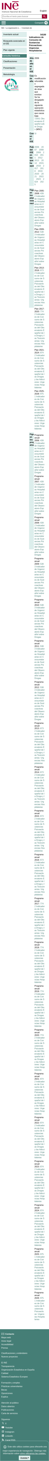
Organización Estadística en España (17, 1370)
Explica (4, 1397)
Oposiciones (7, 1393)
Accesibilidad (7, 1344)
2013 (36, 160)
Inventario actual (10, 34)
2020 (36, 174)
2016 (38, 166)
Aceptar (24, 1458)
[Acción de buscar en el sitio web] (44, 16)
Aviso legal (6, 1341)
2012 (40, 158)
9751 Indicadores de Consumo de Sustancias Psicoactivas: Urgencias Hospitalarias (39, 1308)
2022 (41, 176)
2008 (41, 150)
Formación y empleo (10, 1383)
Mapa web (6, 1337)
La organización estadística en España (20, 28)
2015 (41, 163)
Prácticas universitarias (12, 1386)
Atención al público (10, 1403)
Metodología (9, 74)
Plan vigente (9, 50)
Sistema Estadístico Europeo (14, 1377)
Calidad (4, 1373)
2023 (38, 179)
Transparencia (7, 1366)
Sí (35, 133)
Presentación (9, 68)
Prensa (4, 1348)
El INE (4, 1363)
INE (2, 28)
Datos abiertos (8, 1406)
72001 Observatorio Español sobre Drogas (39, 124)
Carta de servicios (9, 1413)
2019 (40, 171)
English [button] (43, 11)
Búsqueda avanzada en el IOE (14, 42)
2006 (36, 147)
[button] (41, 23)
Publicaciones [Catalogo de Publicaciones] (7, 1410)
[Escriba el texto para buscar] (22, 16)
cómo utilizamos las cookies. (33, 1453)
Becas (4, 1390)
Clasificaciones (10, 61)
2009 (38, 152)
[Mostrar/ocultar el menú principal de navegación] (3, 23)
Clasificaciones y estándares (14, 1353)
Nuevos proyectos (9, 1357)
